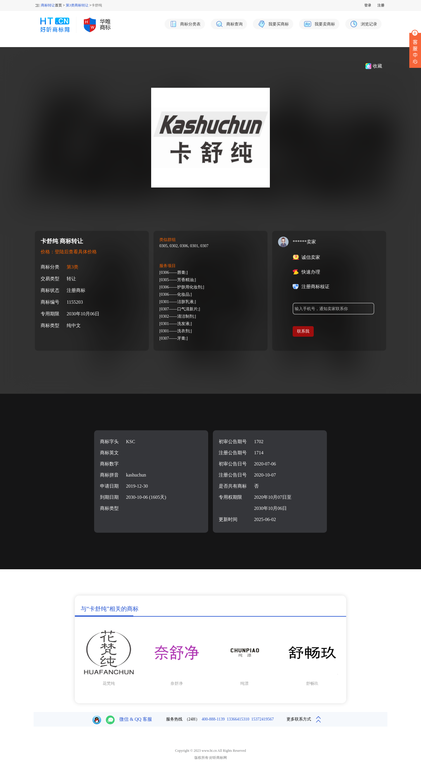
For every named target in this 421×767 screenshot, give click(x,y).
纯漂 (244, 683)
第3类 (72, 266)
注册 (380, 5)
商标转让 (48, 5)
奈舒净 (176, 683)
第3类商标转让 (77, 5)
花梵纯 (109, 683)
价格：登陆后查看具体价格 (69, 251)
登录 (367, 5)
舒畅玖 (312, 683)
